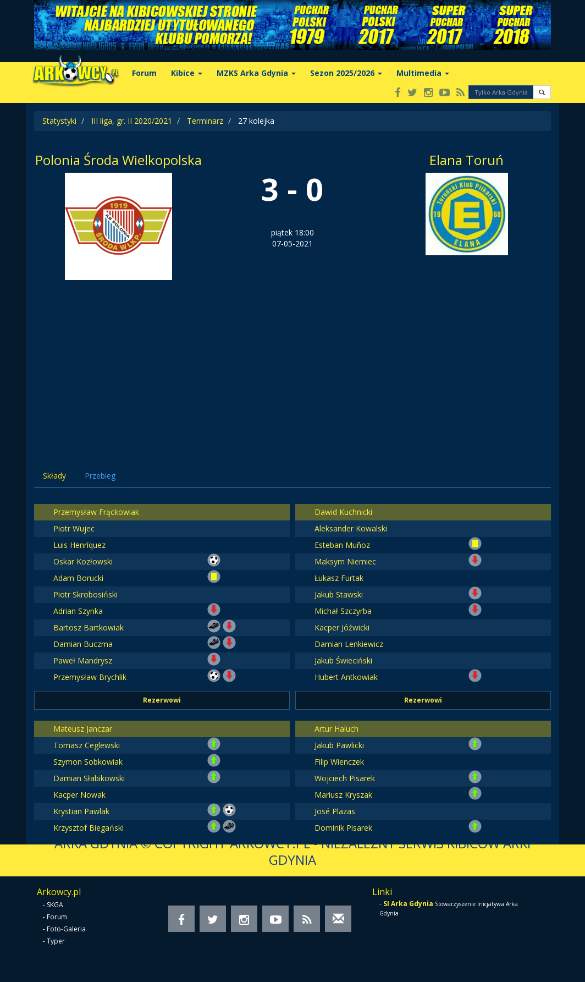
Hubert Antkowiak (346, 677)
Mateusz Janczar (82, 728)
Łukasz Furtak (338, 578)
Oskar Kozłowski (83, 561)
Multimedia (422, 73)
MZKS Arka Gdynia (256, 73)
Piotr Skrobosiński (85, 594)
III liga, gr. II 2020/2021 (131, 121)
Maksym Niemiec (345, 561)
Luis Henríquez (79, 545)
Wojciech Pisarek (344, 778)
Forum (144, 73)
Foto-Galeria (66, 929)
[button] (542, 92)
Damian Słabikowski (89, 778)
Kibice (186, 73)
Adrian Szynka (78, 611)
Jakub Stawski (338, 594)
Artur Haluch (336, 728)
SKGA (55, 904)
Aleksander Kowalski (350, 528)
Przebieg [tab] (100, 475)
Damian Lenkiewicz (348, 644)
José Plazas (334, 811)
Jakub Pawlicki (339, 745)
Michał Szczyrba (343, 611)
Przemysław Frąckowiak (96, 512)
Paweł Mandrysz (82, 660)
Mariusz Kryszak (343, 794)
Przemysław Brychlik (89, 677)
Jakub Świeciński (343, 660)
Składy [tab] (54, 475)
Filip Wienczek (339, 761)
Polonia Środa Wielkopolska (118, 160)
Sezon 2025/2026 (346, 73)
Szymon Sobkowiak (88, 761)
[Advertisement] (292, 363)
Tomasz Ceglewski (86, 745)
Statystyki (59, 121)
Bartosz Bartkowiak (88, 627)
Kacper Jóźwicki (341, 627)
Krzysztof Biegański (88, 827)
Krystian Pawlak (81, 811)
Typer (56, 941)
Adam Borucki (78, 578)
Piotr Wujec (74, 528)
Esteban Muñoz (342, 545)
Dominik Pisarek (343, 827)
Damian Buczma (83, 644)
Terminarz (205, 121)
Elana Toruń (466, 160)
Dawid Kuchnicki (343, 512)
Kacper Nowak (79, 794)
